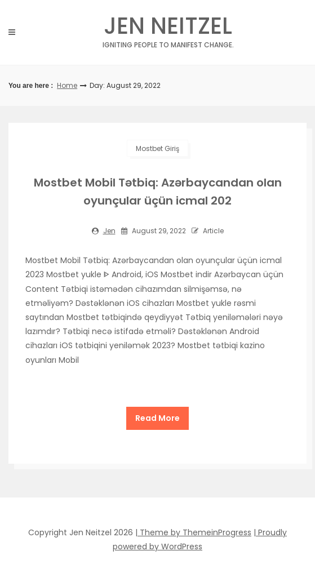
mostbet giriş (157, 148)
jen (109, 231)
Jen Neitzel (168, 29)
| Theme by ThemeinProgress (193, 532)
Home (67, 85)
